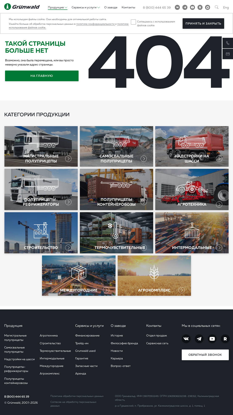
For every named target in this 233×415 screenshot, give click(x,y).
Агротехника (49, 335)
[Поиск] (216, 7)
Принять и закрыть (203, 23)
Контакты (153, 325)
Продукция (13, 325)
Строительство (50, 343)
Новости (117, 350)
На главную (41, 76)
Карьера (117, 358)
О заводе (118, 325)
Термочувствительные (55, 350)
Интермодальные (52, 358)
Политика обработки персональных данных (77, 396)
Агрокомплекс (50, 373)
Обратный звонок (205, 355)
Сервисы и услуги (89, 325)
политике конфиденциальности (95, 23)
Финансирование (87, 335)
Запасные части (86, 366)
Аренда (80, 373)
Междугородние (51, 366)
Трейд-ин (81, 343)
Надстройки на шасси (19, 359)
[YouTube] (192, 7)
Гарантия (81, 358)
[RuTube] (200, 7)
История (117, 335)
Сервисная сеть (157, 343)
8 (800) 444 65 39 (16, 396)
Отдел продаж (156, 335)
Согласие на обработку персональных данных (73, 403)
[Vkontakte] (177, 7)
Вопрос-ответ (121, 366)
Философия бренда (124, 343)
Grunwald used (85, 350)
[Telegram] (184, 7)
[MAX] (207, 7)
